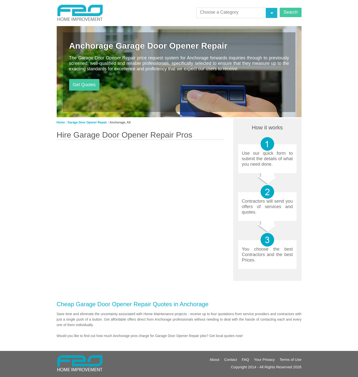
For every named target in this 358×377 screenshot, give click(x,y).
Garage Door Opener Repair (87, 122)
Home (61, 122)
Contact (230, 359)
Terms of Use (290, 359)
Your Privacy (264, 359)
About (214, 359)
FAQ (245, 359)
